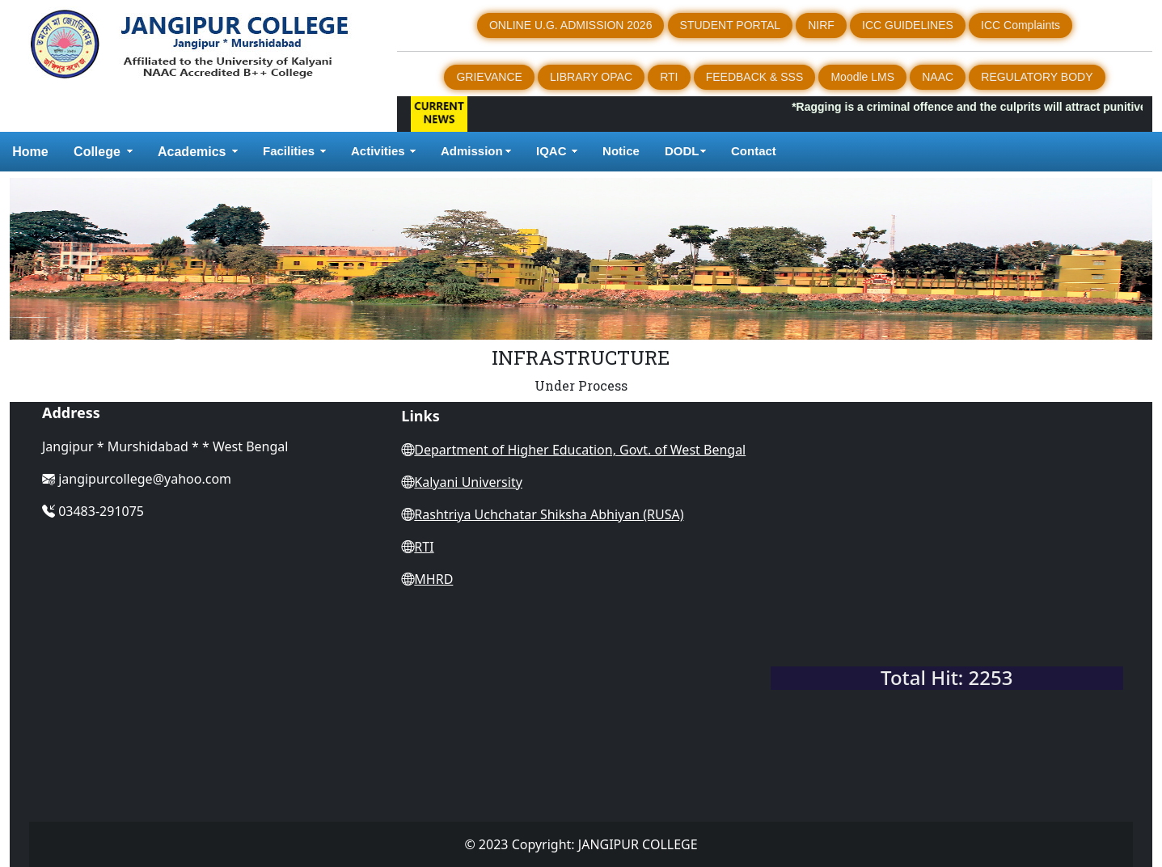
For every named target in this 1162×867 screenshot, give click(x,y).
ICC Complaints (1020, 25)
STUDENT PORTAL (730, 25)
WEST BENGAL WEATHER (947, 592)
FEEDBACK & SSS (755, 76)
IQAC (551, 151)
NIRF (821, 25)
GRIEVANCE (489, 76)
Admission (472, 151)
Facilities (289, 151)
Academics (192, 152)
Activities (378, 151)
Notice (621, 151)
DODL (682, 151)
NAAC (937, 76)
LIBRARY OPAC (591, 76)
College (97, 152)
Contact (755, 151)
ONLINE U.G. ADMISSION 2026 (571, 25)
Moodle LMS (862, 76)
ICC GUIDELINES (907, 25)
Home (30, 152)
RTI (669, 76)
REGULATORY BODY (1036, 76)
